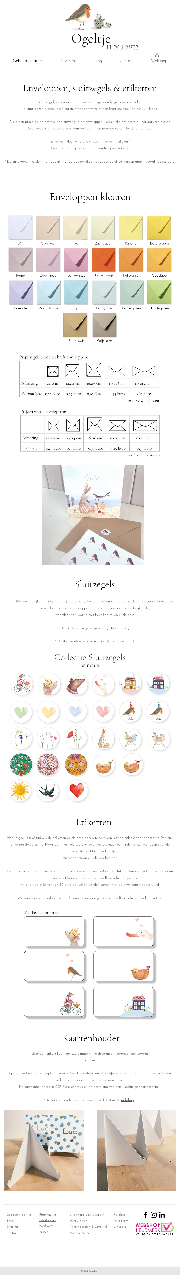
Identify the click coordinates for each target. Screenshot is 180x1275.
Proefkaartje (47, 1215)
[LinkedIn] (162, 1215)
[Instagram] (154, 1215)
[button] (159, 55)
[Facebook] (145, 1215)
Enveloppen (47, 1220)
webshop (127, 1100)
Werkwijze (46, 1226)
